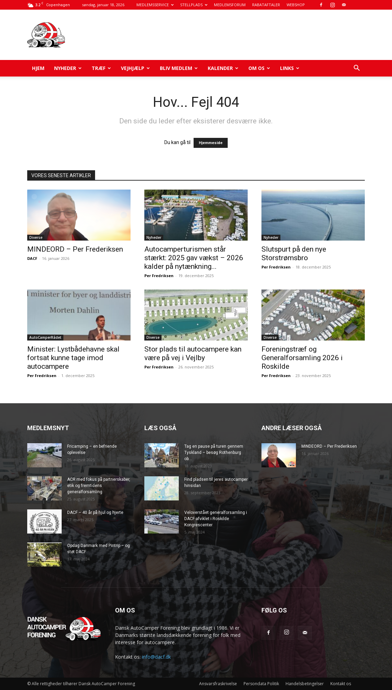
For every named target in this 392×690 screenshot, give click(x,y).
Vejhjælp (135, 68)
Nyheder (68, 68)
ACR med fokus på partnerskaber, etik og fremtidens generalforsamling (98, 485)
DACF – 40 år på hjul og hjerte (95, 512)
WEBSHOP (296, 4)
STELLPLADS (193, 4)
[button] (356, 68)
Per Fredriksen (159, 275)
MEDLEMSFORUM (230, 4)
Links (289, 68)
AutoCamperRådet (45, 337)
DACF (32, 258)
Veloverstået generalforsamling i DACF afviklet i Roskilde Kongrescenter (215, 518)
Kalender (223, 68)
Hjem (38, 68)
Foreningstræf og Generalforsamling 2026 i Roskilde (302, 358)
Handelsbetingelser (305, 684)
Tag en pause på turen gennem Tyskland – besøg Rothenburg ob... (213, 452)
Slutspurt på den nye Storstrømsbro (293, 253)
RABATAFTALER (266, 4)
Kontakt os (340, 684)
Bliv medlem (179, 68)
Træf (101, 68)
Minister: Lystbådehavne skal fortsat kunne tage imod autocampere (73, 358)
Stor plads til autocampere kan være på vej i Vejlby (192, 353)
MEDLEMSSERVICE (155, 4)
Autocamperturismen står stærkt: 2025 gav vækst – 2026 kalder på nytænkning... (193, 258)
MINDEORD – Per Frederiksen (75, 249)
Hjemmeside (211, 143)
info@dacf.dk (156, 656)
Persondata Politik (261, 684)
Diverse (35, 237)
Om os (259, 68)
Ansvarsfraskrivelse (218, 684)
